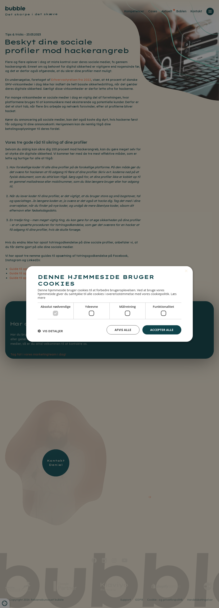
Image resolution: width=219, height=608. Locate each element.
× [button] (186, 271)
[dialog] (109, 304)
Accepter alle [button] (161, 330)
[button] (50, 331)
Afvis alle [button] (123, 330)
